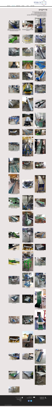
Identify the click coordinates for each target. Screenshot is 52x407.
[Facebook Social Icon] (29, 401)
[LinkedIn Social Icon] (31, 401)
